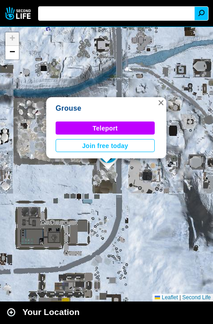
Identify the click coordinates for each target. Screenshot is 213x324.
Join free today (105, 145)
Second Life (19, 13)
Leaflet (166, 297)
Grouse (68, 108)
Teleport (105, 128)
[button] (161, 102)
